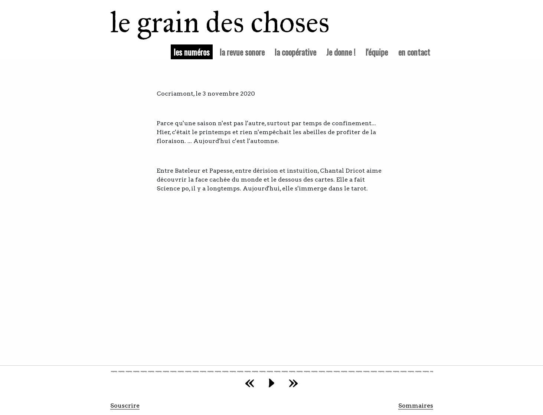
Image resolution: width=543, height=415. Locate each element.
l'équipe (377, 52)
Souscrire (125, 405)
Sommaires (415, 405)
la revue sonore (242, 52)
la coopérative (295, 52)
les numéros (193, 51)
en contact (414, 52)
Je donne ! (341, 52)
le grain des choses (210, 22)
